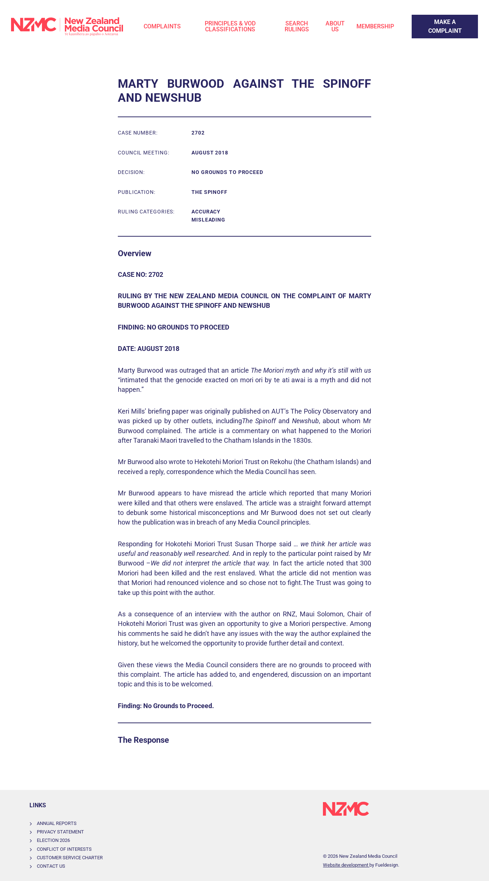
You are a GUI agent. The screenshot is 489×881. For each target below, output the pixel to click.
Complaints (162, 26)
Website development (346, 865)
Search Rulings (297, 26)
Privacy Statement (60, 832)
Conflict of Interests (64, 849)
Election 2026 (53, 840)
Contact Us (51, 866)
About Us (335, 26)
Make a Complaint (435, 18)
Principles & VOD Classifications (230, 26)
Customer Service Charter (70, 857)
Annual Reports (57, 823)
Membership (375, 26)
